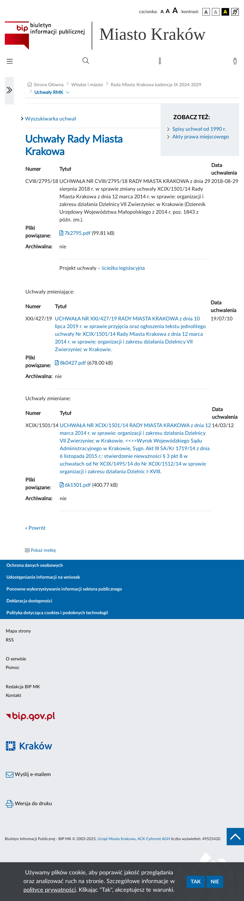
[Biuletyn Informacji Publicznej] (122, 720)
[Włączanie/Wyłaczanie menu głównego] (9, 62)
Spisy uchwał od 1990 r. (199, 129)
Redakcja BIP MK (23, 687)
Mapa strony (18, 631)
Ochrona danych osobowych (34, 565)
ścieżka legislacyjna (123, 268)
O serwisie (16, 659)
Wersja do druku (29, 804)
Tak (196, 881)
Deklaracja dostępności (29, 601)
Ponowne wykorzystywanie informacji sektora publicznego (64, 589)
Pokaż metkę (43, 550)
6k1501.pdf (75, 485)
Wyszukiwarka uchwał (50, 118)
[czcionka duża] (176, 11)
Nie (215, 881)
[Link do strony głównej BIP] (114, 35)
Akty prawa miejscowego (200, 136)
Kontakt (13, 695)
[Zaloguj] (236, 62)
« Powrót (35, 528)
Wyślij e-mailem (28, 775)
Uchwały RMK (48, 92)
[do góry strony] (235, 836)
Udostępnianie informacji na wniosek (43, 577)
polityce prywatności (49, 890)
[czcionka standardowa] (162, 11)
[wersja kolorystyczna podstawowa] (206, 12)
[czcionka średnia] (167, 11)
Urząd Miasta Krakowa (116, 839)
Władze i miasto (87, 85)
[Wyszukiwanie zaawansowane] (86, 61)
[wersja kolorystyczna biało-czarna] (216, 12)
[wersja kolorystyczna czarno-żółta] (225, 12)
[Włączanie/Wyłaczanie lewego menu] (9, 90)
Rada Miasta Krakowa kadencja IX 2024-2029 (156, 85)
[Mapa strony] (161, 62)
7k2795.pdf (75, 233)
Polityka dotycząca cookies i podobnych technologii (57, 613)
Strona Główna (49, 85)
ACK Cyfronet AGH (153, 839)
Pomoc (13, 667)
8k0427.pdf (70, 363)
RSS (10, 640)
